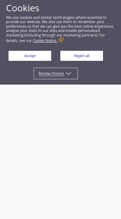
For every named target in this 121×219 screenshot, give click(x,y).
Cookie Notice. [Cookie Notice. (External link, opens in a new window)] (45, 40)
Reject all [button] (82, 55)
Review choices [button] (51, 73)
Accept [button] (30, 55)
